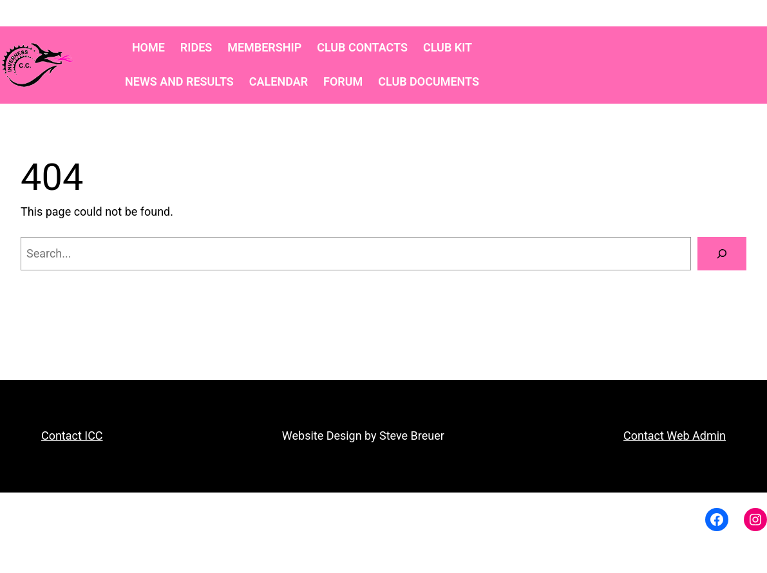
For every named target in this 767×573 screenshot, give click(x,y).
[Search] (721, 253)
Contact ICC (72, 435)
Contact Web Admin (674, 435)
